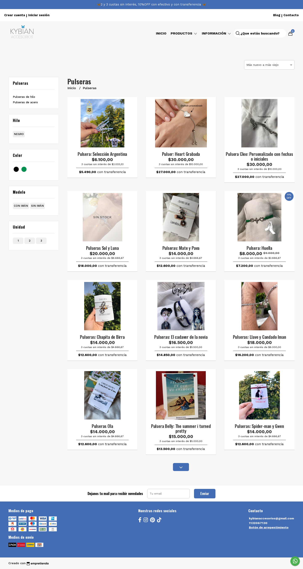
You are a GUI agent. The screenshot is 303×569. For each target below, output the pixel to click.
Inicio (161, 33)
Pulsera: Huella (259, 248)
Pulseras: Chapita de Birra (102, 336)
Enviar (204, 493)
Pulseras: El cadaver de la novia (180, 336)
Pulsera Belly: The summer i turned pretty (181, 428)
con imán (21, 205)
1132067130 (258, 523)
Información (216, 33)
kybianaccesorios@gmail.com (271, 518)
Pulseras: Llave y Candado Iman (259, 336)
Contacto (291, 15)
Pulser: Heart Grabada (181, 154)
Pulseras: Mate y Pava (181, 248)
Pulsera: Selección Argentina (102, 154)
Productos (184, 33)
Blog (276, 15)
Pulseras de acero (25, 102)
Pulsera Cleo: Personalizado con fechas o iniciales (259, 156)
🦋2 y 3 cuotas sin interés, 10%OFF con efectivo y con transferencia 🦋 (151, 4)
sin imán (37, 205)
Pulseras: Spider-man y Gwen (259, 426)
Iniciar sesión (38, 15)
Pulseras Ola (102, 426)
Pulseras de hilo (24, 96)
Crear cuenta (14, 15)
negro (19, 134)
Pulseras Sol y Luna (102, 248)
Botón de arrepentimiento (268, 527)
